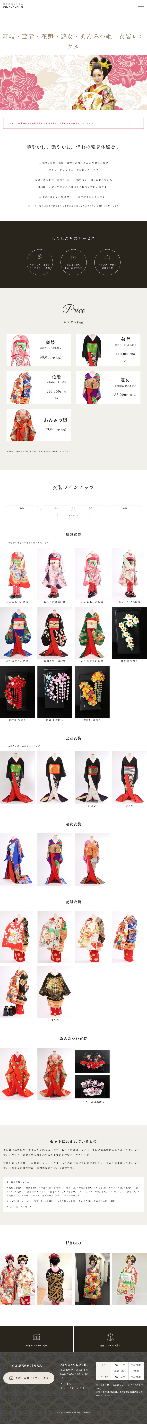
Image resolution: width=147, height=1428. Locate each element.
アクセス (65, 1388)
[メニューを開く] (141, 5)
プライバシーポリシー (74, 1392)
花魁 (125, 512)
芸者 (56, 512)
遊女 (91, 512)
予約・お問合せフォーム (27, 1382)
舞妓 (22, 512)
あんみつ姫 (73, 519)
